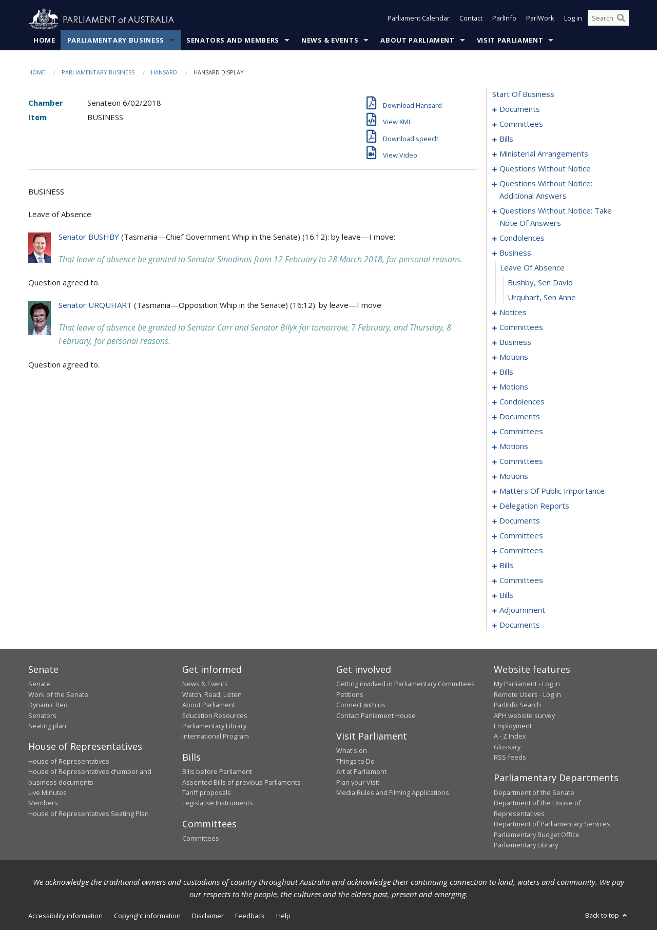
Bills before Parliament (217, 772)
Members (43, 803)
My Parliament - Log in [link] (527, 684)
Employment (513, 726)
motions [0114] (513, 446)
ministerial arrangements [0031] (543, 154)
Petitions (349, 694)
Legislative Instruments (217, 803)
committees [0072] (521, 327)
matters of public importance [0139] (552, 491)
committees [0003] (521, 124)
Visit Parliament (510, 40)
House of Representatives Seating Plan (88, 813)
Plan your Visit (357, 782)
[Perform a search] (621, 19)
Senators (42, 715)
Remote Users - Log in (527, 694)
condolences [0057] (522, 238)
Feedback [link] (250, 916)
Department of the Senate (534, 793)
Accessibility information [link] (65, 916)
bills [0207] (506, 595)
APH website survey (524, 715)
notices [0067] (513, 312)
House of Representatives (68, 761)
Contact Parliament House (376, 715)
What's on (351, 750)
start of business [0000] (523, 94)
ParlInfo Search (517, 705)
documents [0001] (519, 109)
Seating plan (47, 726)
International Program (215, 736)
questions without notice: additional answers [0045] (545, 190)
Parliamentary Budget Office (536, 834)
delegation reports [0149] (534, 506)
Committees (200, 838)
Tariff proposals (206, 793)
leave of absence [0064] (532, 268)
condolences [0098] (522, 402)
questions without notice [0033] (545, 169)
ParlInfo (504, 19)
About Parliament (417, 40)
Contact (470, 19)
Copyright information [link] (147, 916)
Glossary (507, 746)
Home (44, 40)
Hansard (164, 72)
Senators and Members (232, 40)
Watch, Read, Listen (212, 694)
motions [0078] (513, 357)
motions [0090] (513, 387)
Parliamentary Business (115, 40)
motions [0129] (513, 476)
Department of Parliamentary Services (552, 824)
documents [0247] (519, 625)
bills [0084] (506, 372)
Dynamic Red (48, 705)
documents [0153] (519, 521)
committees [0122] (521, 461)
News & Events (329, 40)
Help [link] (283, 916)
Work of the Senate (58, 694)
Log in (573, 19)
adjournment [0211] (522, 610)
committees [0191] (521, 551)
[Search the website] (608, 19)
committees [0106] (521, 432)
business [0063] (515, 253)
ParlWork (540, 19)
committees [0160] (521, 536)
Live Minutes (47, 793)
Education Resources (214, 715)
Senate (39, 684)
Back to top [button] (607, 915)
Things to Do (355, 761)
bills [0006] (506, 139)
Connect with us (360, 705)
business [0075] (515, 342)
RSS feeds (510, 757)
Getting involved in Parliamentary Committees (405, 684)
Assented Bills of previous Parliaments (241, 782)
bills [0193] (506, 565)
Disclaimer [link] (208, 916)
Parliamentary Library (214, 726)
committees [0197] (521, 580)
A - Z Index (510, 736)
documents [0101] (519, 417)
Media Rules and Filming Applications (392, 793)
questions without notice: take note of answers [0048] (555, 217)
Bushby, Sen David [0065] (540, 283)
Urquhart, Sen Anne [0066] (542, 298)
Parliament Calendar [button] (419, 19)
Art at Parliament (361, 772)
